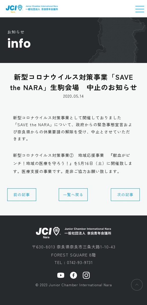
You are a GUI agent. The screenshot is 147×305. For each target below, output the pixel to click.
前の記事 (22, 194)
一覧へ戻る (73, 194)
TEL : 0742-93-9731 (73, 262)
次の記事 (125, 194)
